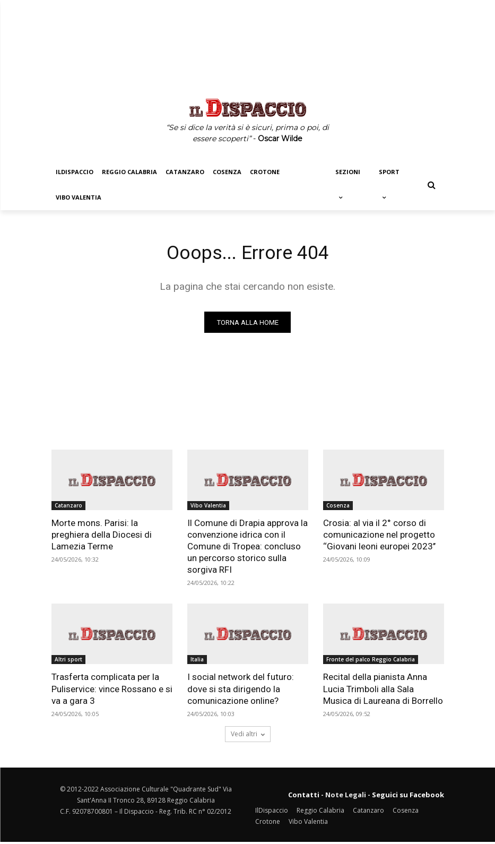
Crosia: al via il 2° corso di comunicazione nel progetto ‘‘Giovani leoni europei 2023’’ (379, 537)
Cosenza (338, 507)
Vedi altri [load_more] (248, 735)
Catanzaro (68, 507)
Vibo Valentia (208, 507)
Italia (197, 662)
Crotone (267, 823)
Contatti (303, 797)
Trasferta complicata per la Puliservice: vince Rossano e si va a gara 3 (111, 691)
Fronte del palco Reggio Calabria (370, 662)
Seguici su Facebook (408, 797)
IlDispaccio (271, 812)
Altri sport (68, 662)
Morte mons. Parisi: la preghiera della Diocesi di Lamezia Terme (101, 537)
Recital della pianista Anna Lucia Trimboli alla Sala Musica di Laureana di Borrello (383, 691)
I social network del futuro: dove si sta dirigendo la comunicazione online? (240, 691)
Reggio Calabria (320, 812)
